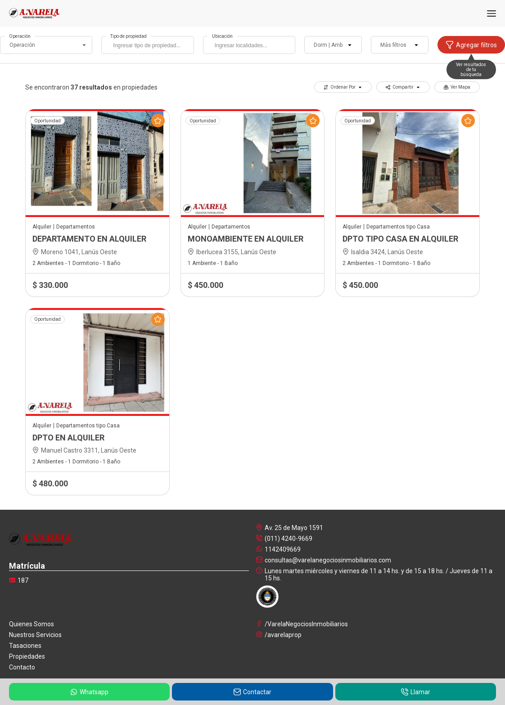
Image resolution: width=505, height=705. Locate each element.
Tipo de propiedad (128, 36)
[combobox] (147, 45)
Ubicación (222, 36)
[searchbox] (149, 46)
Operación (20, 36)
